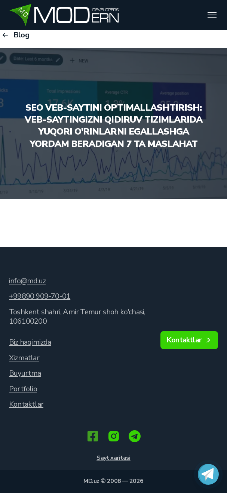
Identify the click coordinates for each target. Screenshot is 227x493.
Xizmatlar (24, 358)
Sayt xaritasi (113, 458)
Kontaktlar (26, 404)
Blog (14, 35)
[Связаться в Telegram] (208, 474)
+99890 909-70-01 (39, 296)
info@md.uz (27, 281)
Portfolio (23, 389)
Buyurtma (25, 373)
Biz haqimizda (30, 342)
